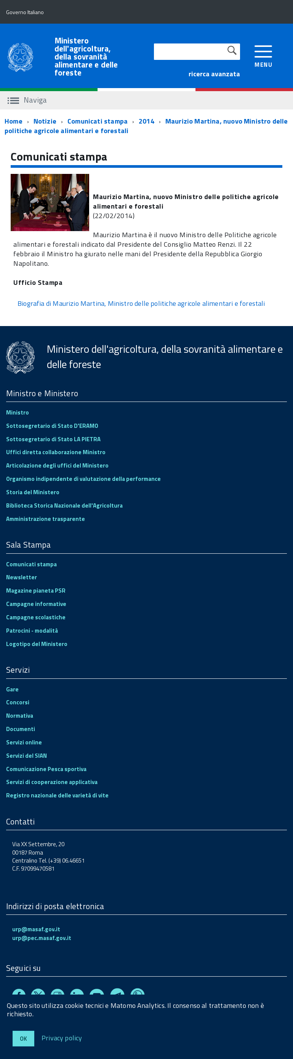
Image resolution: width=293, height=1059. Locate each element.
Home (13, 121)
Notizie (45, 121)
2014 (146, 121)
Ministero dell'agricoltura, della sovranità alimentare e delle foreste (86, 57)
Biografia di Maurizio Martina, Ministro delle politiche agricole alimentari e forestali (141, 303)
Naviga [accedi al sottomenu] (27, 100)
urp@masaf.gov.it (36, 929)
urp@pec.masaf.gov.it (41, 938)
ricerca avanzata (214, 74)
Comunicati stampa (97, 121)
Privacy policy (62, 1037)
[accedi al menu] (263, 55)
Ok (23, 1038)
